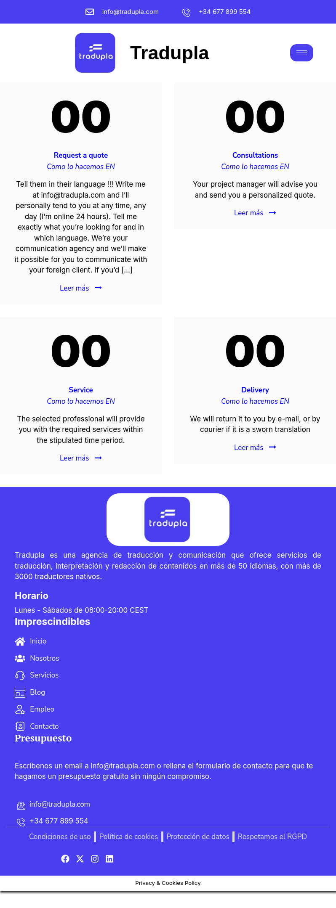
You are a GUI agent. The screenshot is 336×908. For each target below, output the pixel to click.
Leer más (74, 288)
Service (81, 390)
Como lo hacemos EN (81, 167)
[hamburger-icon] (301, 52)
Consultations (255, 155)
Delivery (255, 390)
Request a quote (81, 155)
